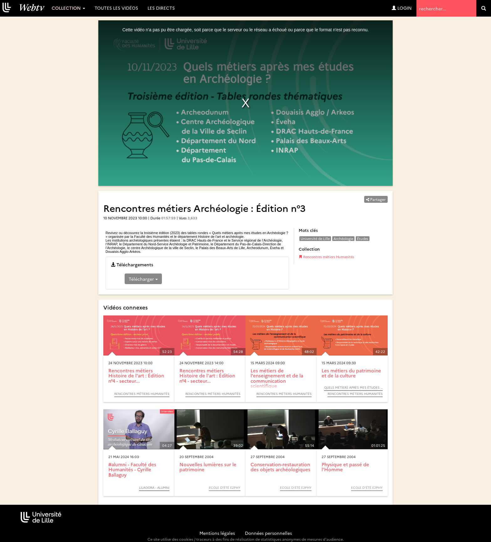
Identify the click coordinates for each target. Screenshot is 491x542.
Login (402, 8)
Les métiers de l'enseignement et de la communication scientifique (277, 378)
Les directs (161, 8)
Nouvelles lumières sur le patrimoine (207, 467)
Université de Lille (315, 238)
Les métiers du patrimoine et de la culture (351, 373)
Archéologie (343, 238)
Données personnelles (268, 533)
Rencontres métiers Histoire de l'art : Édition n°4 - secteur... (136, 375)
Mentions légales (217, 533)
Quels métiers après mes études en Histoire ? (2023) (353, 387)
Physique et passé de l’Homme (345, 467)
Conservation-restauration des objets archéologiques (280, 467)
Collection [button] (68, 8)
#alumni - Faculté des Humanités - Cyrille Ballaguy (132, 469)
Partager (376, 199)
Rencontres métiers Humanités (326, 256)
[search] (483, 8)
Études (362, 238)
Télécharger (143, 279)
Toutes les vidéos (116, 8)
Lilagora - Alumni (154, 487)
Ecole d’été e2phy (224, 487)
